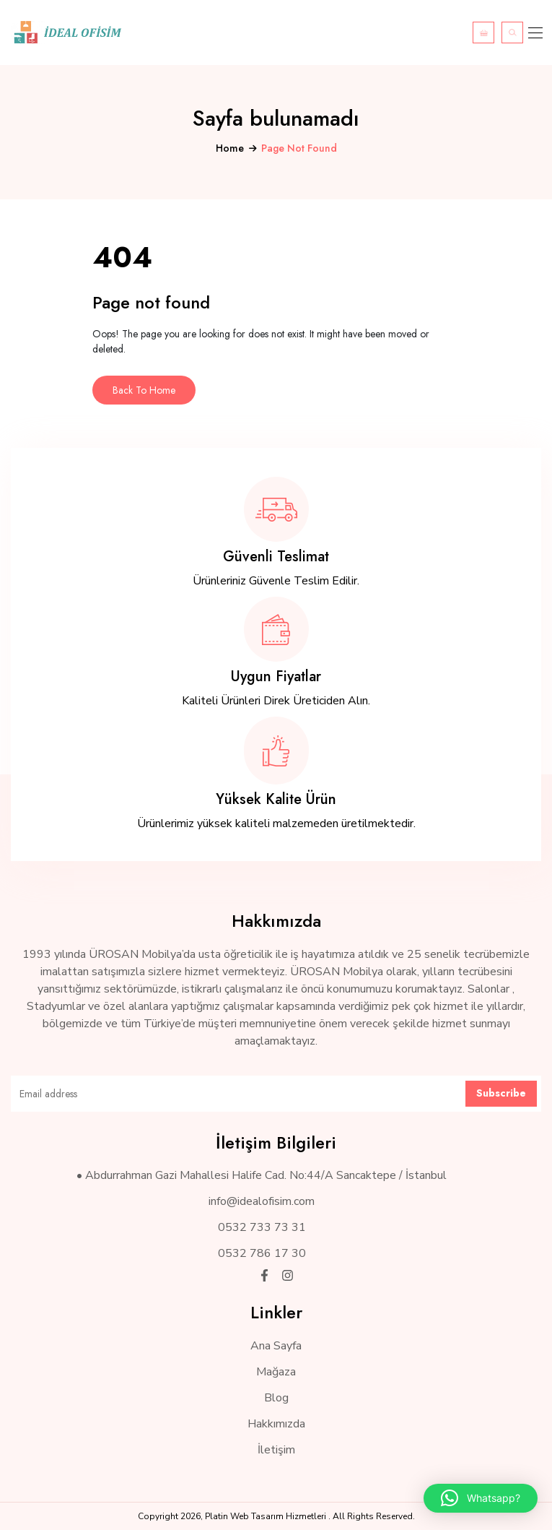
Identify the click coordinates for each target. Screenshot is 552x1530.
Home (230, 148)
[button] (481, 1498)
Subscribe (501, 1093)
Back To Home (144, 390)
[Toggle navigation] (534, 32)
